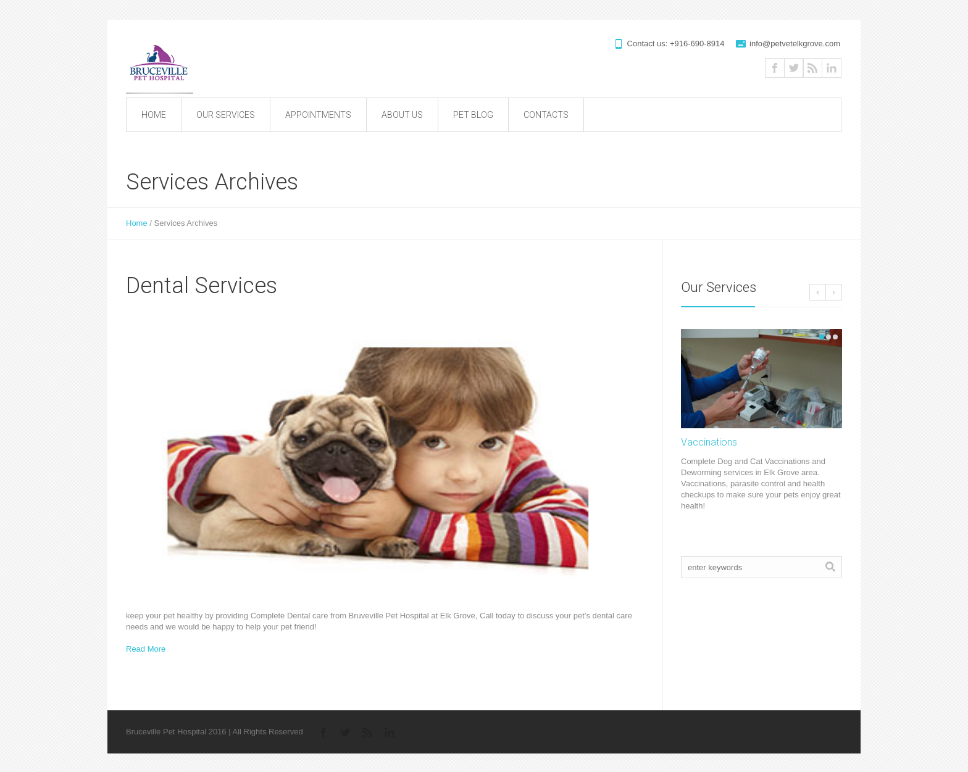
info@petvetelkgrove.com (794, 43)
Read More (145, 649)
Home (137, 223)
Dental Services (201, 286)
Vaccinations (709, 442)
